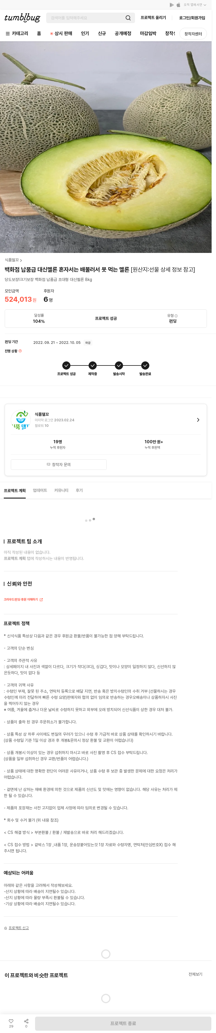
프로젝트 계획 (15, 490)
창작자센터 (193, 34)
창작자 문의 (58, 464)
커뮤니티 (61, 490)
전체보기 (195, 974)
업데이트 (40, 490)
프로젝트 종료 (123, 1023)
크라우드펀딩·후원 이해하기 (23, 600)
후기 (79, 490)
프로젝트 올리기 (153, 17)
